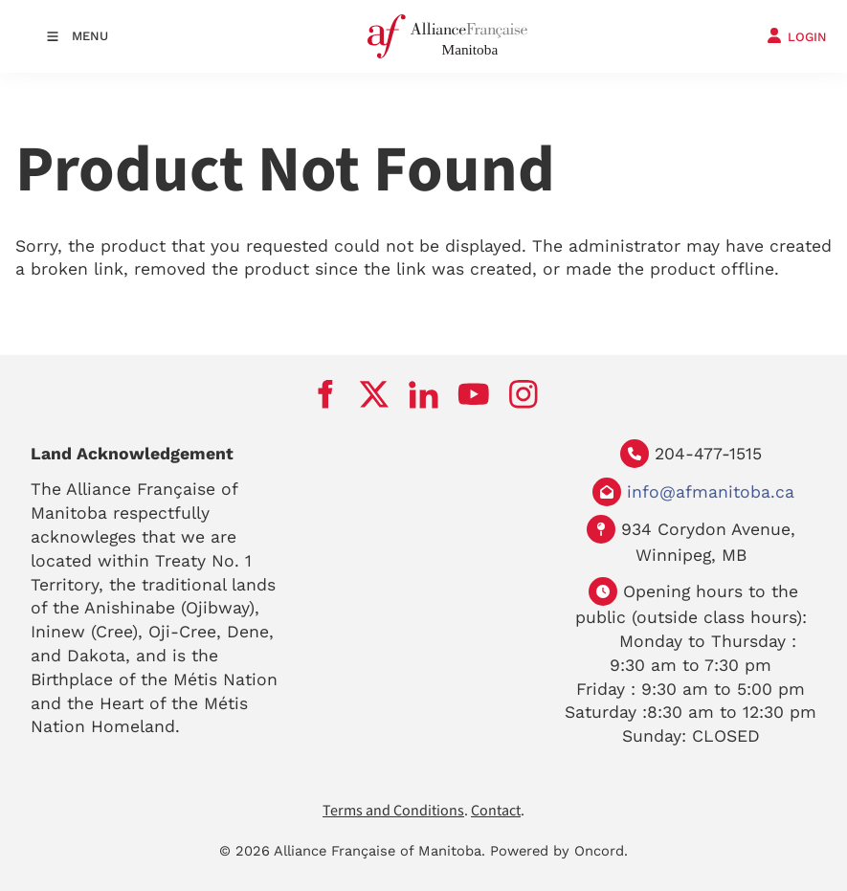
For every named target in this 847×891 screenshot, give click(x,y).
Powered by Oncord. (559, 850)
